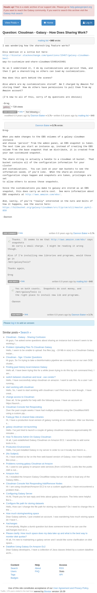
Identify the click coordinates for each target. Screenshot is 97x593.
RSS (61, 568)
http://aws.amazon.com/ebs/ (42, 194)
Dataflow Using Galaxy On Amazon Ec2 (25, 546)
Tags (13, 574)
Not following (33, 112)
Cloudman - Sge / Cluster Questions (24, 357)
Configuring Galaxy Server (19, 493)
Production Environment (18, 447)
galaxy (6, 107)
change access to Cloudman (20, 397)
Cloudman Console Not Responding (24, 407)
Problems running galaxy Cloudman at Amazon (29, 463)
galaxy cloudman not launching (21, 427)
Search (14, 568)
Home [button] (48, 22)
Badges (14, 578)
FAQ (37, 571)
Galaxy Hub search (13, 13)
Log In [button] (87, 22)
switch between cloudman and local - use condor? (31, 377)
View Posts (12, 22)
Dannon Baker (38, 115)
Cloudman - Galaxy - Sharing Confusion (26, 337)
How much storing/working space (22, 513)
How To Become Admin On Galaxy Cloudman (28, 437)
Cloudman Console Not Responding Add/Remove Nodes (34, 483)
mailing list (43, 40)
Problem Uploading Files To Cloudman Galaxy (29, 347)
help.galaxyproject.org (81, 7)
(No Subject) (12, 453)
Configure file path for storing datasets (25, 503)
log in (13, 323)
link (21, 111)
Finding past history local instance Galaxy (26, 367)
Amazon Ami (12, 473)
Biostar (47, 591)
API (61, 574)
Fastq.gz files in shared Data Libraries (25, 417)
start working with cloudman (20, 387)
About (38, 568)
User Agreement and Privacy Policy (70, 588)
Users (14, 571)
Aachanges (11, 523)
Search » (25, 332)
